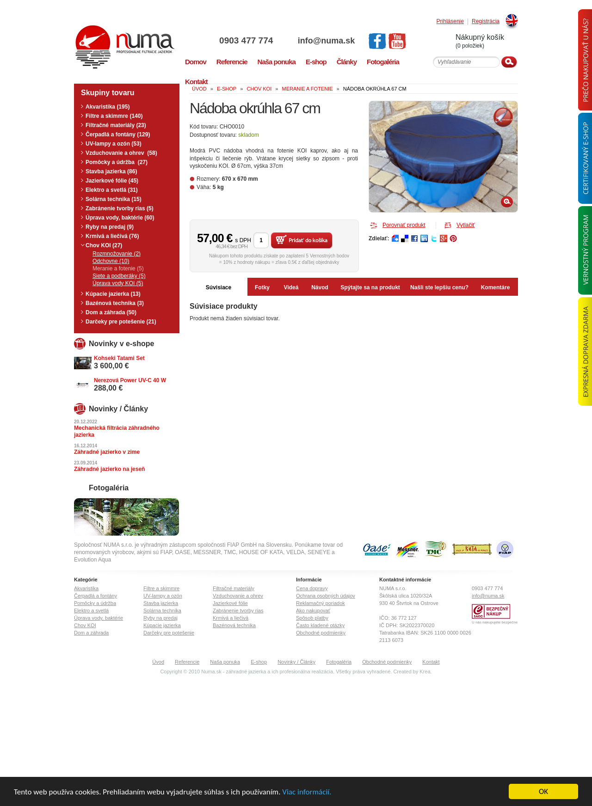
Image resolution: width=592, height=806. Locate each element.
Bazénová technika (234, 625)
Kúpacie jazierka (162, 625)
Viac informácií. (306, 792)
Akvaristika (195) (108, 107)
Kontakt (430, 662)
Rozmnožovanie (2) (116, 253)
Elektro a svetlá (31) (112, 190)
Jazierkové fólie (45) (112, 180)
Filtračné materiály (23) (116, 125)
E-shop (259, 662)
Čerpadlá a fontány (95, 595)
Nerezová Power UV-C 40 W (130, 380)
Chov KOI (85, 625)
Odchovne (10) (110, 261)
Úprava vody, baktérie (98, 618)
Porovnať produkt (404, 225)
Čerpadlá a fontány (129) (118, 134)
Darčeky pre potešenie (168, 632)
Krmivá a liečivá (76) (112, 236)
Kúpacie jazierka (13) (113, 294)
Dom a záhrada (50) (111, 312)
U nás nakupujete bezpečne (495, 622)
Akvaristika (86, 588)
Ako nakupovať (313, 610)
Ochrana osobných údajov (325, 595)
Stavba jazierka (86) (111, 171)
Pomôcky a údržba (95, 603)
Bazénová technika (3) (115, 303)
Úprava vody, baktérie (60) (120, 217)
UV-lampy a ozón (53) (114, 143)
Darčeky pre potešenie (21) (121, 321)
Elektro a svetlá (91, 610)
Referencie (187, 662)
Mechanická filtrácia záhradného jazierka (117, 431)
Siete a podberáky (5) (119, 276)
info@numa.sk (326, 40)
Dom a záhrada (91, 632)
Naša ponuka (225, 662)
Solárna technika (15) (114, 199)
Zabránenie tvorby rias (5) (120, 208)
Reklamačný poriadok (320, 603)
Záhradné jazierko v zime (107, 452)
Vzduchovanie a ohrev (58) (121, 153)
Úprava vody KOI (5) (117, 283)
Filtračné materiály (233, 588)
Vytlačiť (465, 225)
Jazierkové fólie (230, 603)
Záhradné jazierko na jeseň (109, 469)
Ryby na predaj (160, 618)
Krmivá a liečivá (230, 618)
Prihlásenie (450, 21)
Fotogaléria (339, 662)
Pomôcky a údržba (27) (117, 162)
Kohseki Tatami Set (119, 358)
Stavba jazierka (160, 603)
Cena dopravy (312, 588)
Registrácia (486, 21)
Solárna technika (162, 610)
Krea (424, 671)
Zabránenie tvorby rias (238, 610)
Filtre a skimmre (161, 588)
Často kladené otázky (320, 625)
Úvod (158, 662)
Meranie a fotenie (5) (118, 268)
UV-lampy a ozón (162, 595)
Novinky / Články (296, 662)
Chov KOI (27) (104, 245)
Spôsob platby (312, 618)
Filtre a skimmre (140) (114, 116)
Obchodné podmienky (320, 632)
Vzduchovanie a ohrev (238, 595)
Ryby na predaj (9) (110, 227)
